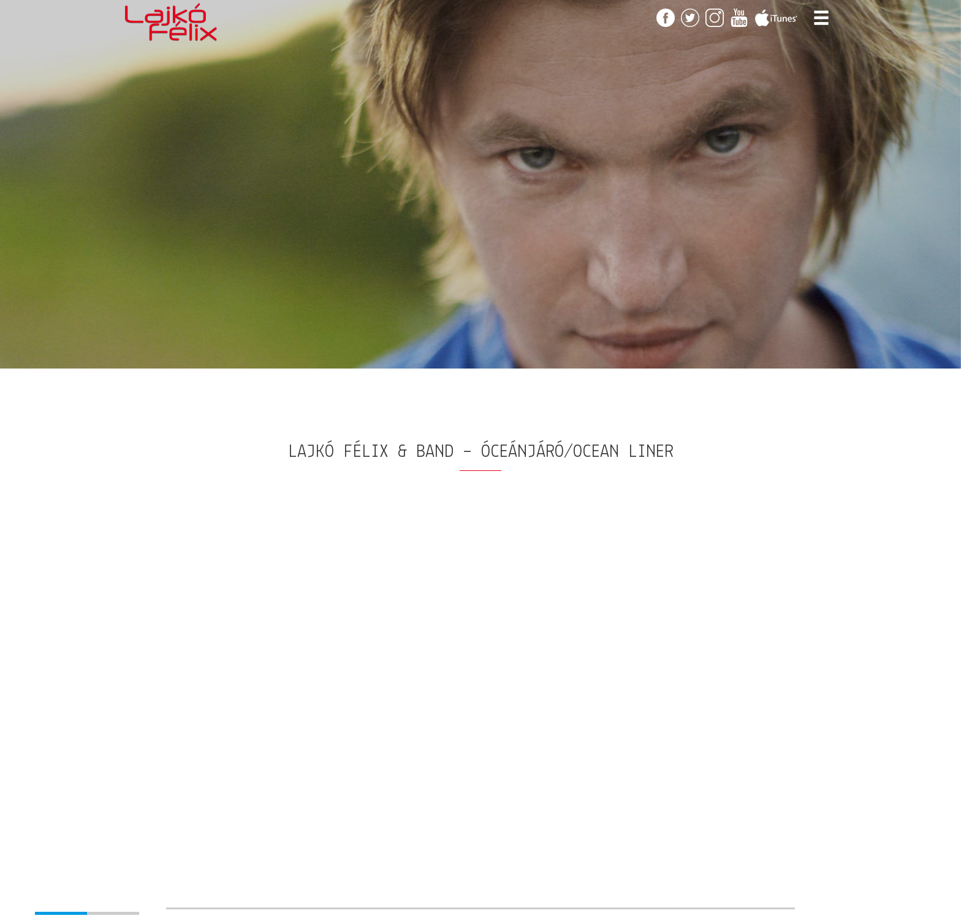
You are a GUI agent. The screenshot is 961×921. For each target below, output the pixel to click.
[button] (54, 902)
